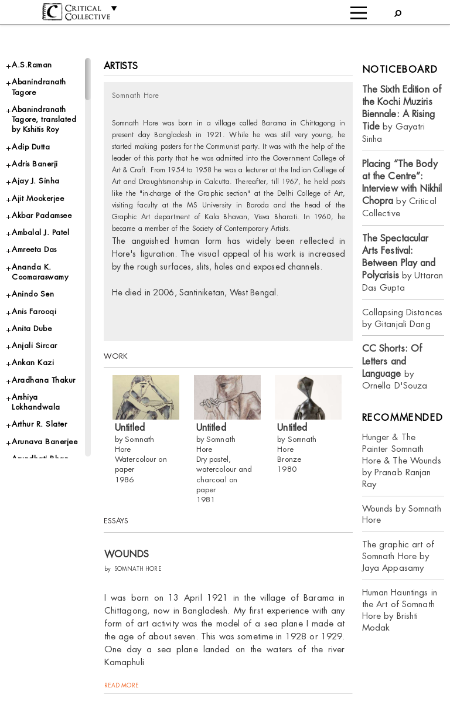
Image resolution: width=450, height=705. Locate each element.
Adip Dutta (31, 147)
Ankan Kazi (33, 362)
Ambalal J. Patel (40, 232)
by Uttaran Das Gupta (403, 263)
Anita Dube (32, 328)
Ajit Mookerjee (38, 198)
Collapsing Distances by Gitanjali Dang (402, 317)
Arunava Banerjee (44, 442)
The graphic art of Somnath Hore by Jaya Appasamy (398, 556)
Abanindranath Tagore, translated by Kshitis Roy (44, 119)
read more (121, 685)
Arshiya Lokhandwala (36, 402)
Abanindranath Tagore (39, 87)
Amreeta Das (34, 249)
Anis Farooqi (34, 311)
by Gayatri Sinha (402, 114)
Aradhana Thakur (44, 380)
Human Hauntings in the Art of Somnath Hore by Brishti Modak (399, 610)
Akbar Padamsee (41, 215)
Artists (121, 66)
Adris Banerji (35, 164)
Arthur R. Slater (39, 424)
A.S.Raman (32, 65)
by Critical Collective (402, 188)
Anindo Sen (33, 294)
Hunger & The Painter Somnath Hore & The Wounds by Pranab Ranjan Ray (401, 460)
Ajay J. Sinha (36, 181)
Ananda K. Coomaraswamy (40, 272)
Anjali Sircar (34, 345)
